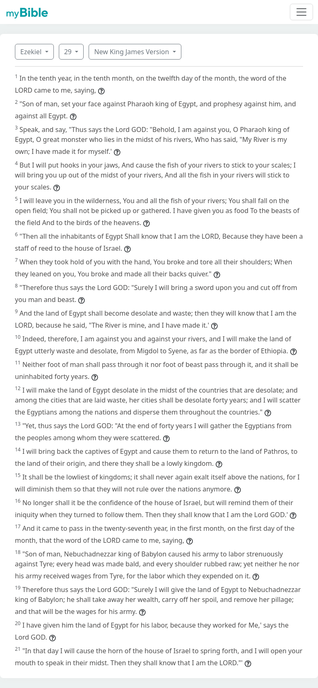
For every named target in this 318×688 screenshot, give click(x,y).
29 (68, 51)
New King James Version (132, 51)
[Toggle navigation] (301, 12)
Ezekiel (31, 51)
